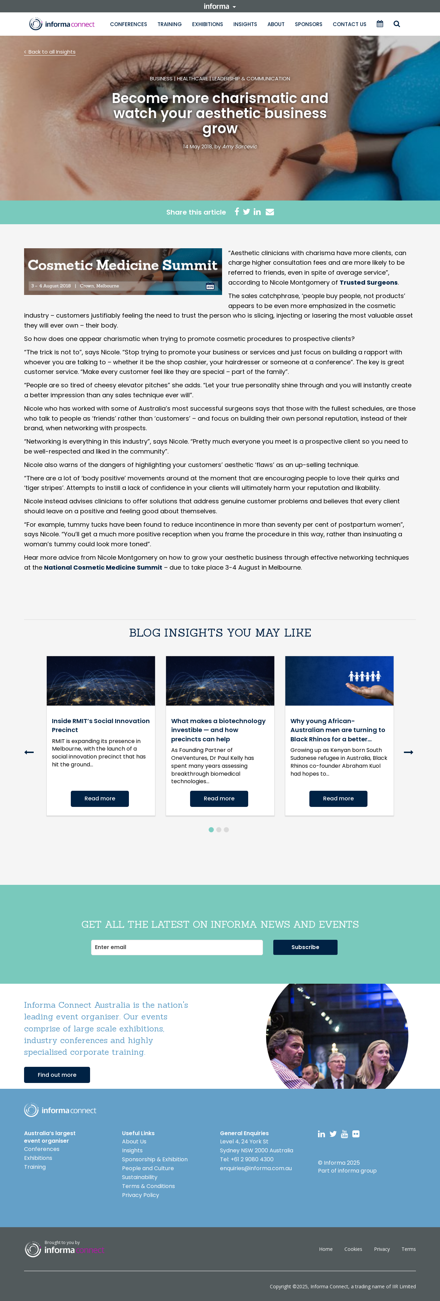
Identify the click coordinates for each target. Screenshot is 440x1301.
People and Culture (148, 1167)
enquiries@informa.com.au (256, 1167)
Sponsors (308, 24)
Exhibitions (207, 24)
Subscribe (305, 946)
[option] (101, 736)
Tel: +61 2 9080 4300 (247, 1158)
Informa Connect (329, 1285)
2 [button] (218, 828)
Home (326, 1248)
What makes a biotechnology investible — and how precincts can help (218, 730)
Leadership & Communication (251, 78)
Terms (409, 1248)
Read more (100, 798)
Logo (60, 1109)
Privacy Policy (140, 1194)
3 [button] (226, 828)
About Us (134, 1140)
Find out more (57, 1073)
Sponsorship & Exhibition (155, 1158)
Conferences (128, 24)
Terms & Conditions (148, 1185)
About (276, 24)
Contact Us (349, 24)
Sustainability (139, 1176)
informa (220, 6)
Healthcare (192, 78)
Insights (245, 24)
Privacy (382, 1248)
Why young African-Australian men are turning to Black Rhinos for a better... (337, 730)
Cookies (353, 1248)
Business (161, 78)
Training (169, 24)
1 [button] (211, 828)
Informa (62, 24)
